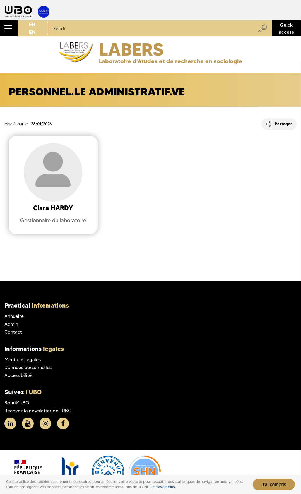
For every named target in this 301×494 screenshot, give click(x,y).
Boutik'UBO (16, 403)
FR (32, 24)
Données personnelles (28, 367)
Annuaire (14, 316)
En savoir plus (163, 487)
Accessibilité (18, 375)
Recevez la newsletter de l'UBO (38, 411)
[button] (9, 28)
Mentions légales (22, 359)
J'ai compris (273, 484)
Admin (11, 324)
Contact (13, 332)
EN (32, 32)
